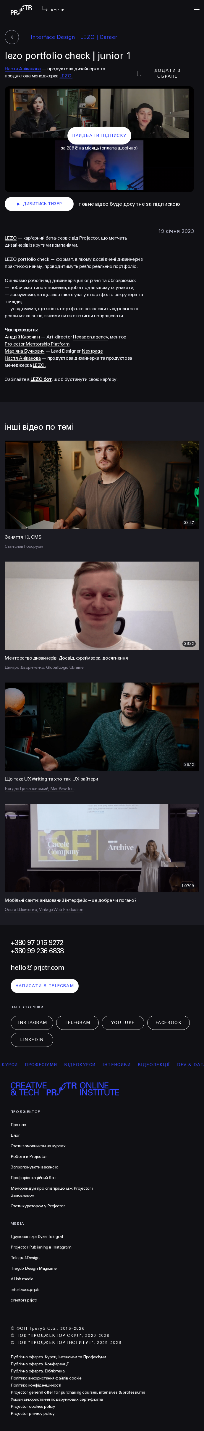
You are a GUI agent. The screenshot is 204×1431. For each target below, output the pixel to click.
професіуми (44, 1064)
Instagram (32, 1022)
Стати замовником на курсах (38, 1145)
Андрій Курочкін (22, 337)
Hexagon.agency (90, 337)
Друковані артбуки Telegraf (37, 1236)
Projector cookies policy (33, 1406)
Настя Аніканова (23, 69)
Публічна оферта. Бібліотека (37, 1371)
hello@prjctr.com (37, 967)
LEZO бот (40, 379)
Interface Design (53, 37)
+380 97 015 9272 (37, 943)
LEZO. (65, 76)
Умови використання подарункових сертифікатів (57, 1399)
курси (13, 1064)
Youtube (123, 1022)
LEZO (11, 238)
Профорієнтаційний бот (33, 1177)
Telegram (77, 1022)
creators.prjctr (24, 1300)
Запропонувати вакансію (35, 1167)
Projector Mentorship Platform (37, 344)
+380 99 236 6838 (37, 951)
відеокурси (83, 1064)
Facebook (169, 1022)
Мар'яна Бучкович (24, 351)
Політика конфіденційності (36, 1385)
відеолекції (157, 1064)
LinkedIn (31, 1039)
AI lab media (22, 1278)
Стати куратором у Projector (38, 1205)
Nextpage (92, 351)
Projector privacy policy (32, 1413)
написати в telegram (44, 985)
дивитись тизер (39, 204)
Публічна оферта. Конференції (40, 1364)
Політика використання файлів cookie (46, 1378)
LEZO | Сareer (99, 37)
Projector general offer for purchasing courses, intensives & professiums (78, 1392)
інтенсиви (120, 1064)
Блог (15, 1135)
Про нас (18, 1124)
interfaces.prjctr (25, 1289)
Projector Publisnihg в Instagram (41, 1247)
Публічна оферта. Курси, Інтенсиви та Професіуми (58, 1356)
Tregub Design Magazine (34, 1268)
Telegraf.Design (25, 1257)
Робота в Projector (29, 1156)
